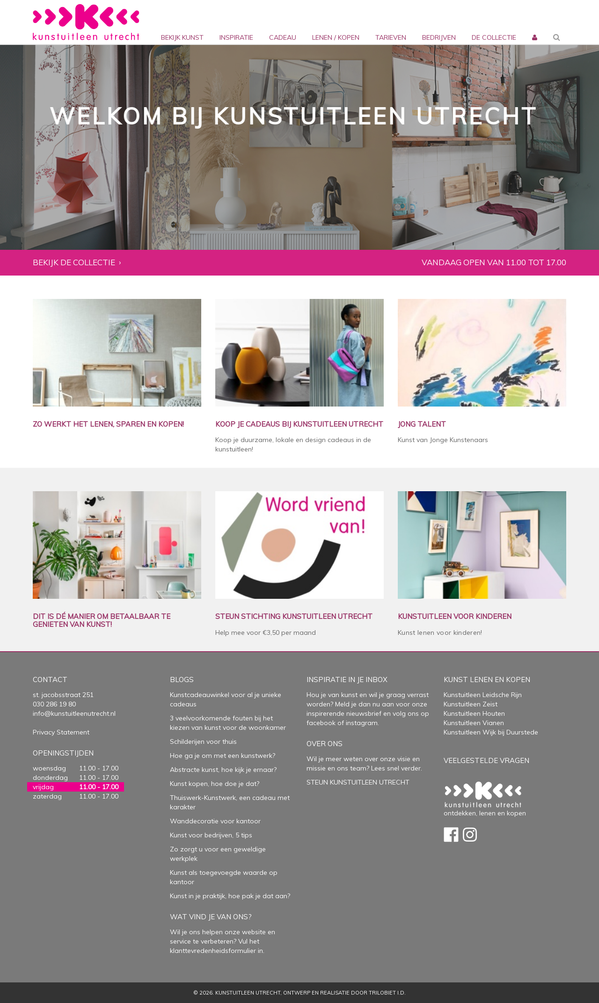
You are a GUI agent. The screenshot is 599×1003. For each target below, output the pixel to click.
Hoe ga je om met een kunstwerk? (222, 755)
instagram (362, 723)
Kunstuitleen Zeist (470, 704)
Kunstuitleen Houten (474, 713)
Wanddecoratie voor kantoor (215, 821)
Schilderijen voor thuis (203, 741)
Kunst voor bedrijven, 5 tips (211, 835)
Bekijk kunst (182, 37)
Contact (50, 679)
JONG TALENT (422, 425)
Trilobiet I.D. (387, 992)
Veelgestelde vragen (486, 760)
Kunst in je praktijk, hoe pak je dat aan (228, 896)
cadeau (282, 37)
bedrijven (439, 37)
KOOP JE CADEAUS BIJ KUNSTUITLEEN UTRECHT (299, 425)
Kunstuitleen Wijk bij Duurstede (491, 732)
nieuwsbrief (362, 713)
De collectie (494, 37)
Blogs (182, 679)
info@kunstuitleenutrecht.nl (74, 713)
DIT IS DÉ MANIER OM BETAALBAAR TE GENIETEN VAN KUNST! (101, 620)
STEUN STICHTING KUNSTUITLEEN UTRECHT (294, 617)
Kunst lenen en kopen (487, 679)
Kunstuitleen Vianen (474, 723)
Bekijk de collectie (74, 262)
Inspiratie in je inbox (347, 679)
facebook (321, 723)
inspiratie (236, 37)
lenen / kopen (335, 37)
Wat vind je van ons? (211, 916)
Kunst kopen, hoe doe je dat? (214, 783)
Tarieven (390, 37)
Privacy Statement (61, 732)
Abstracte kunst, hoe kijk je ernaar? (223, 769)
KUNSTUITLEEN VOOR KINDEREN (454, 617)
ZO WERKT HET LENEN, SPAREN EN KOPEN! (108, 425)
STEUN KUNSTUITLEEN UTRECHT (358, 782)
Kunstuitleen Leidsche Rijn (483, 694)
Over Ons (325, 743)
